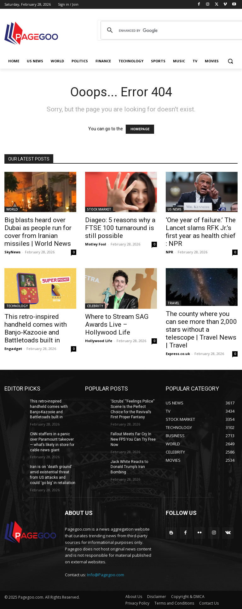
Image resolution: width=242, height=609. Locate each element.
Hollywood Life (98, 340)
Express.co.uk (178, 353)
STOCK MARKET (99, 209)
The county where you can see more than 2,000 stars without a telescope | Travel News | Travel (201, 329)
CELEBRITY (95, 306)
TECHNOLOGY (17, 306)
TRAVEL (173, 303)
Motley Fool (95, 244)
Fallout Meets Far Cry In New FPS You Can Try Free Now (133, 439)
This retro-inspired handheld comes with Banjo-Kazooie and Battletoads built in (35, 328)
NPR (169, 252)
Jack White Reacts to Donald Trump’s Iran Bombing (129, 467)
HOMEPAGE (139, 129)
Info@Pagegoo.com (105, 575)
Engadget (13, 348)
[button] (230, 61)
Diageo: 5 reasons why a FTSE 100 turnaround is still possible (120, 228)
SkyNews (12, 252)
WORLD (12, 209)
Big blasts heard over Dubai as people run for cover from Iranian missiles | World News (38, 231)
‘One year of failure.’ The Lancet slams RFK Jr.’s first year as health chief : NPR (201, 231)
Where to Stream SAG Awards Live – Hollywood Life (116, 324)
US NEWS (175, 209)
